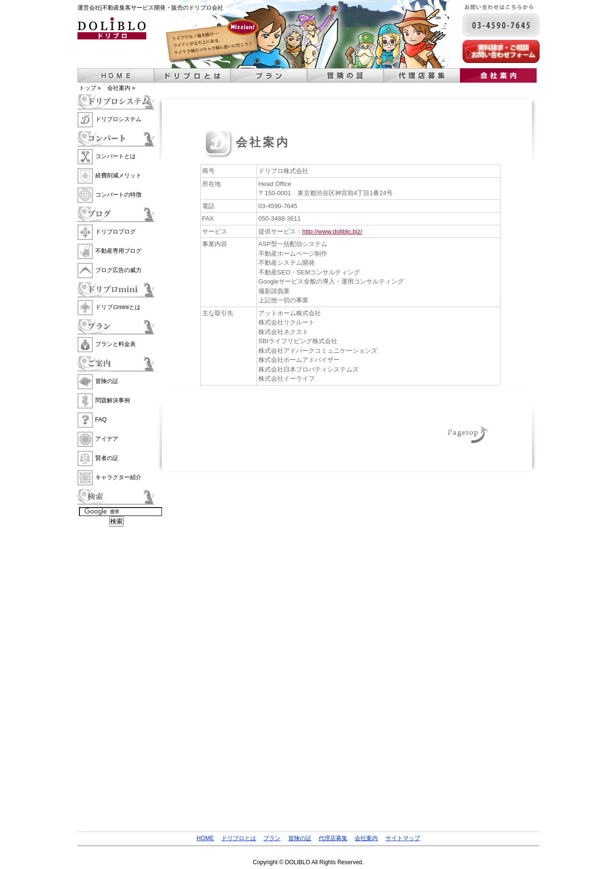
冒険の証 (345, 75)
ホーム (115, 75)
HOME (205, 838)
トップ (87, 88)
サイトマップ (402, 838)
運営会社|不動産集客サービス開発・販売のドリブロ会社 (150, 7)
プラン (269, 75)
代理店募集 (422, 75)
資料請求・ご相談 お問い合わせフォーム (500, 51)
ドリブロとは (192, 75)
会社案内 (498, 75)
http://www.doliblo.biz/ (332, 231)
